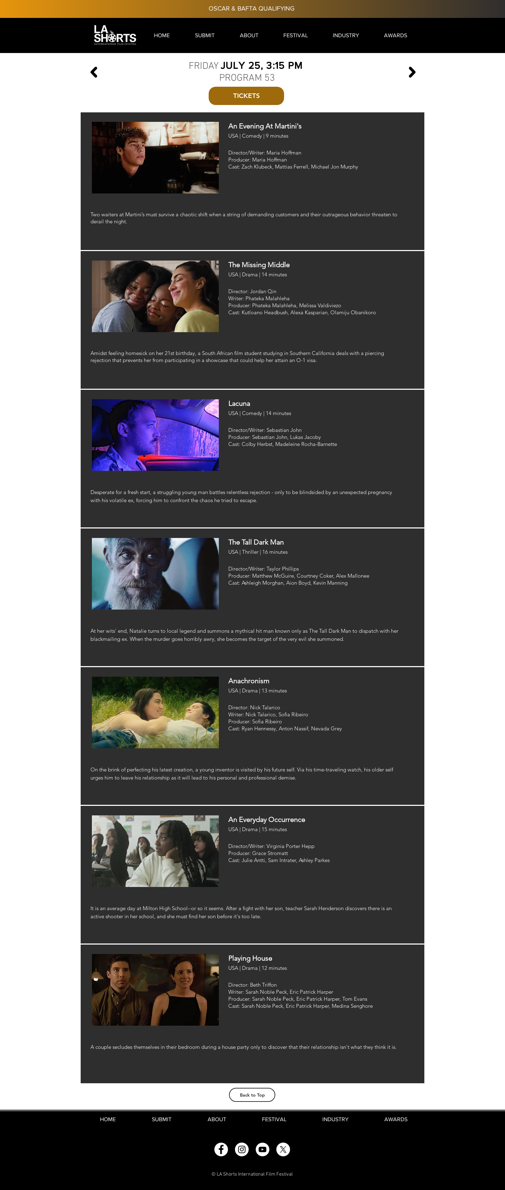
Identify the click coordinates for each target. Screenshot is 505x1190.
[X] (283, 1149)
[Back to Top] (252, 1095)
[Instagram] (242, 1149)
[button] (204, 35)
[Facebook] (221, 1149)
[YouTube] (262, 1149)
